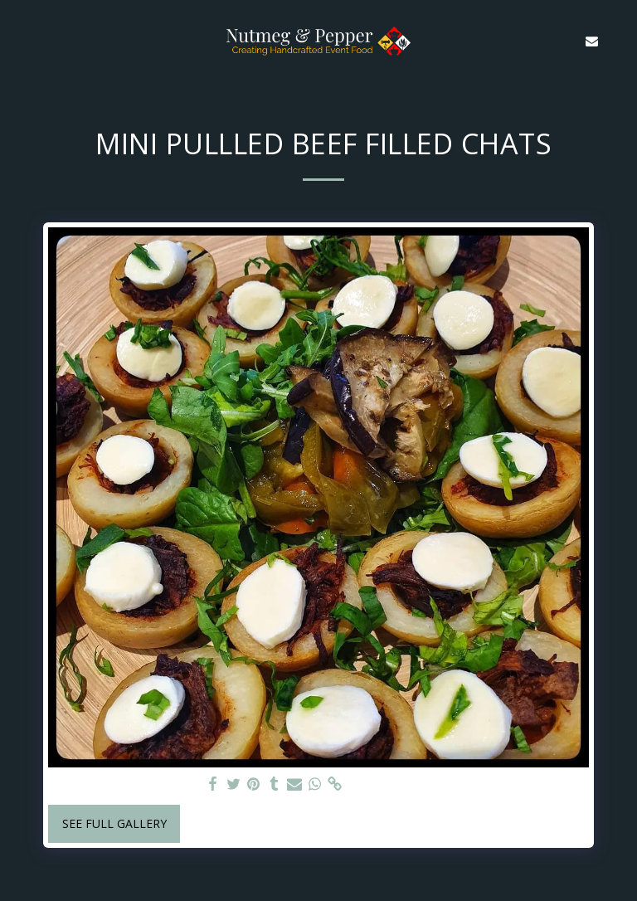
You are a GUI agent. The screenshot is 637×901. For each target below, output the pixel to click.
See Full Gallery (114, 823)
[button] (18, 40)
